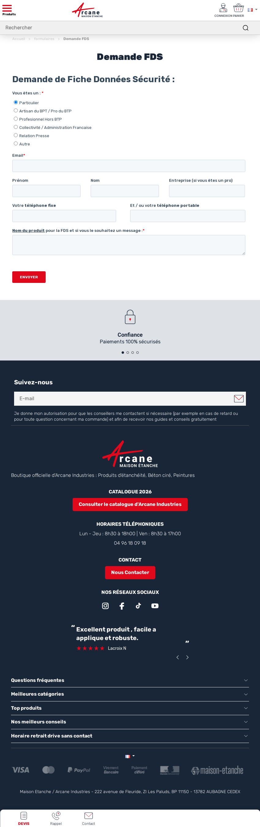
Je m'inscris (239, 399)
